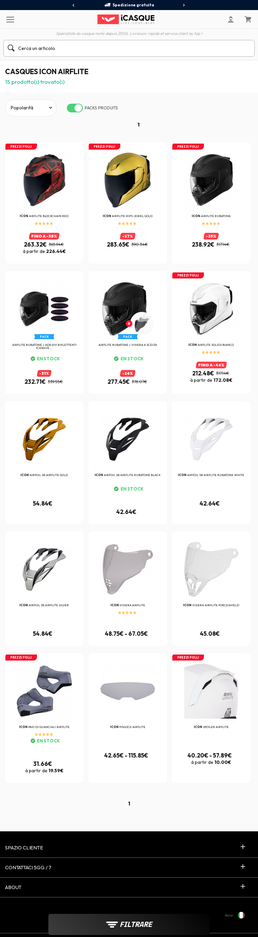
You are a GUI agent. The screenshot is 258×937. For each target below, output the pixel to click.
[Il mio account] (231, 19)
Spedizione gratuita (129, 5)
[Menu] (10, 19)
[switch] (75, 108)
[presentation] (74, 5)
